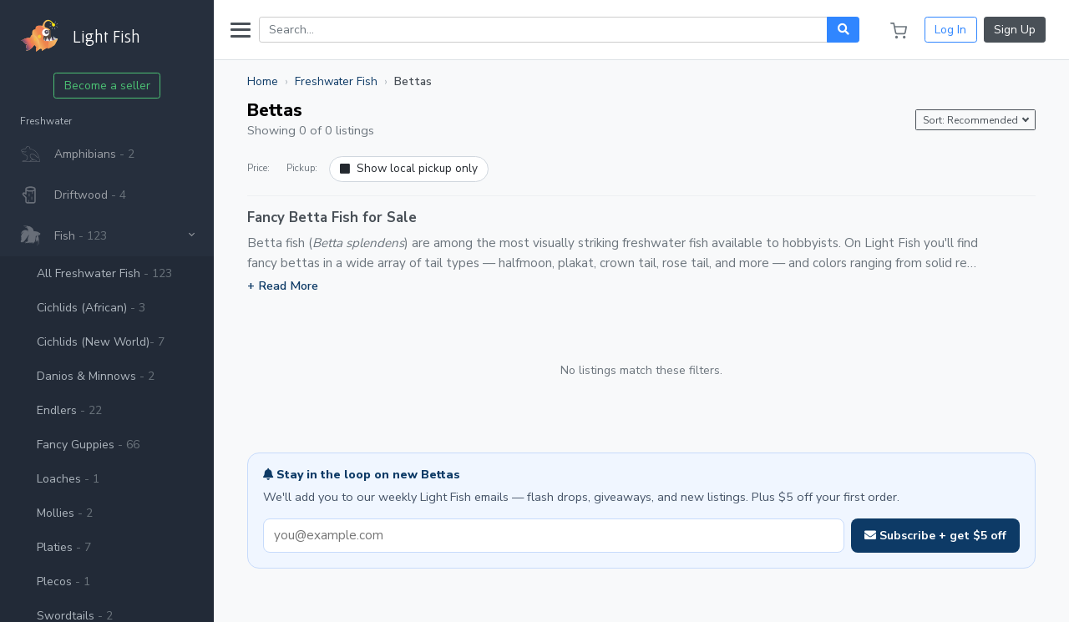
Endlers (69, 410)
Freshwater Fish (336, 81)
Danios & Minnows (96, 376)
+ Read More (282, 285)
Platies (64, 547)
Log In (950, 30)
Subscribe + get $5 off (935, 536)
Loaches (68, 479)
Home (262, 81)
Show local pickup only (409, 168)
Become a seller (107, 86)
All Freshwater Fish (104, 273)
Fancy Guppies (88, 445)
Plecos (63, 581)
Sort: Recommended (972, 120)
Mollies (65, 513)
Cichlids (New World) (101, 342)
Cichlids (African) (91, 308)
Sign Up (1015, 30)
